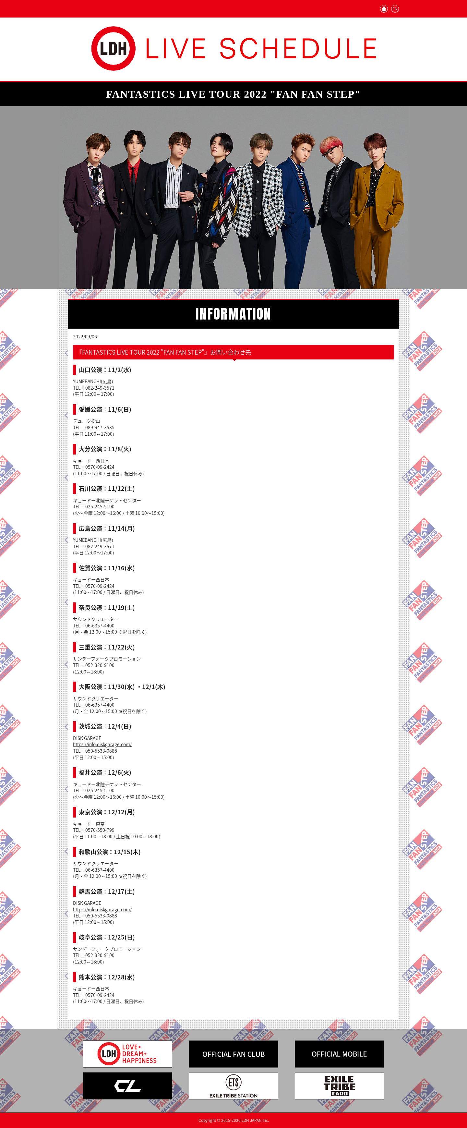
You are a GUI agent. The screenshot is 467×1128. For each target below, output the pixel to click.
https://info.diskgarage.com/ (103, 744)
